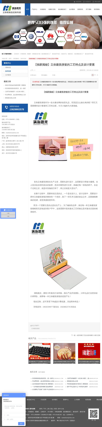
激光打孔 (64, 54)
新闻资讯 (80, 9)
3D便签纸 (43, 9)
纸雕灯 (29, 54)
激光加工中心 (31, 399)
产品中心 (34, 9)
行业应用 (43, 399)
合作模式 (54, 399)
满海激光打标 (36, 54)
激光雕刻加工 (62, 9)
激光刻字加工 (56, 54)
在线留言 (88, 1)
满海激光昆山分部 (72, 381)
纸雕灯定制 (52, 9)
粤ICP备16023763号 (63, 420)
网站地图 (97, 1)
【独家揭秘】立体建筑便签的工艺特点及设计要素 (43, 58)
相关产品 (32, 338)
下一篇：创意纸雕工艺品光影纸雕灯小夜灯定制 (85, 335)
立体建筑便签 (35, 328)
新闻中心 (66, 399)
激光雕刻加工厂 (46, 54)
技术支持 (23, 58)
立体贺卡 (16, 54)
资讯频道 (16, 58)
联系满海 (97, 9)
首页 (27, 9)
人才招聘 (77, 399)
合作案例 (72, 9)
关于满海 (88, 9)
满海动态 (8, 67)
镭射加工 (70, 54)
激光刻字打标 (89, 54)
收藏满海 (78, 1)
